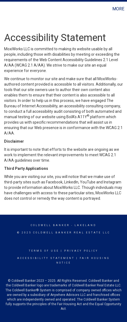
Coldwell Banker (50, 225)
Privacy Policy (81, 250)
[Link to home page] (5, 9)
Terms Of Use (44, 250)
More (118, 8)
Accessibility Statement (46, 258)
